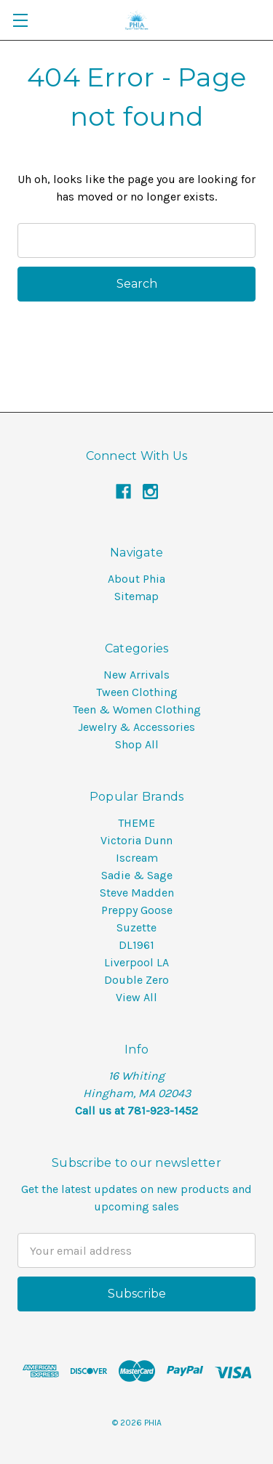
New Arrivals (136, 675)
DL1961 (136, 945)
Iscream (137, 858)
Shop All (137, 744)
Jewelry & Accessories (136, 727)
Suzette (136, 927)
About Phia (136, 579)
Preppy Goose (137, 910)
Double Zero (136, 980)
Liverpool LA (136, 962)
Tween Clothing (137, 692)
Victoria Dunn (136, 840)
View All (136, 997)
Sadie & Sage (137, 875)
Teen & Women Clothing (137, 709)
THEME (136, 823)
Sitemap (136, 596)
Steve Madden (137, 892)
